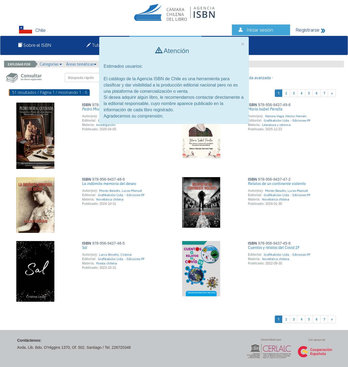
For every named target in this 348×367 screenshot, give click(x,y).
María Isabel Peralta (265, 109)
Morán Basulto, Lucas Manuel (120, 191)
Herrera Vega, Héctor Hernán (285, 116)
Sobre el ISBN (34, 45)
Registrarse (307, 30)
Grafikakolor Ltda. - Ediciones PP (287, 120)
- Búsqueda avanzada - (254, 78)
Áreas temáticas (81, 64)
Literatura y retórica (276, 125)
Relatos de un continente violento (277, 183)
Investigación (106, 125)
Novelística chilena (109, 199)
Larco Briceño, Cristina (115, 255)
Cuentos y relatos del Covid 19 (273, 247)
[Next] (332, 93)
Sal (84, 247)
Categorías (51, 64)
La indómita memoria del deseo (109, 183)
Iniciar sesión (260, 30)
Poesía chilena (106, 263)
